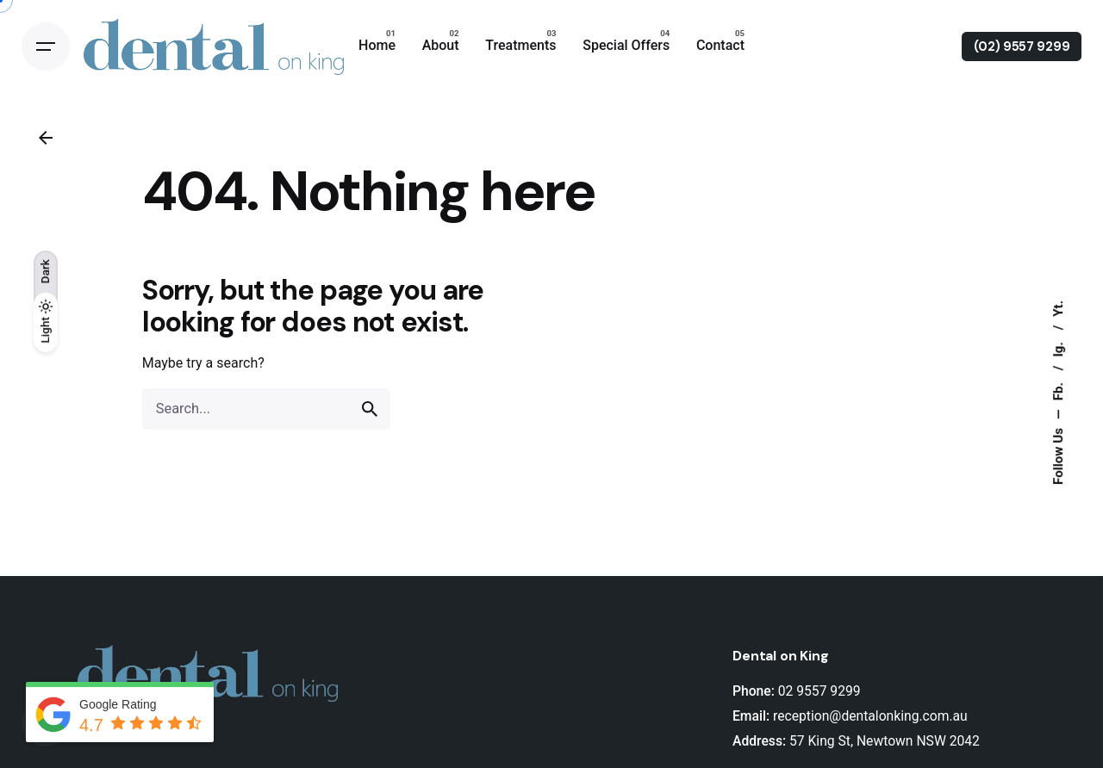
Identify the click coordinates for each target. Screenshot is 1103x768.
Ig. (1058, 347)
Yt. (1058, 308)
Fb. (1058, 389)
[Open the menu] (46, 46)
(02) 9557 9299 (1022, 46)
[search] (369, 409)
